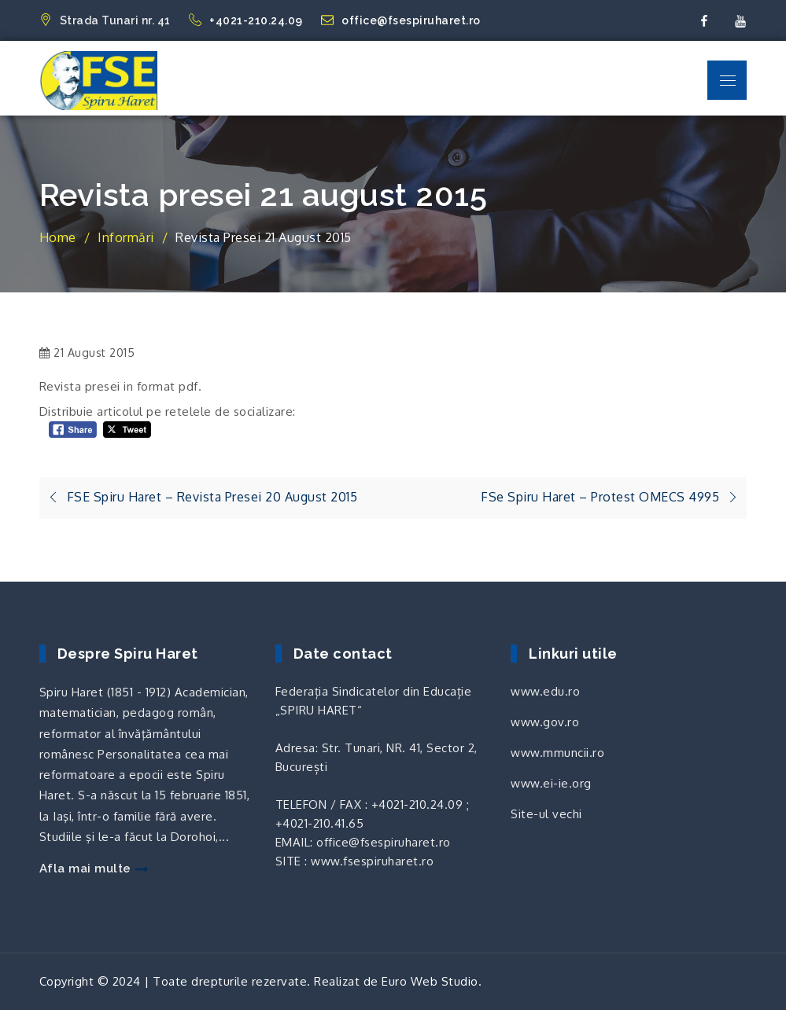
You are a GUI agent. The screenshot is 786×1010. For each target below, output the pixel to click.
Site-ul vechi (546, 813)
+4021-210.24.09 (247, 20)
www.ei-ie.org (551, 783)
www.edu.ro (545, 691)
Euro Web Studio (430, 981)
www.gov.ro (545, 721)
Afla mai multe (93, 868)
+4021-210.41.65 (319, 823)
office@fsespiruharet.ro (401, 20)
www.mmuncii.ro (557, 752)
